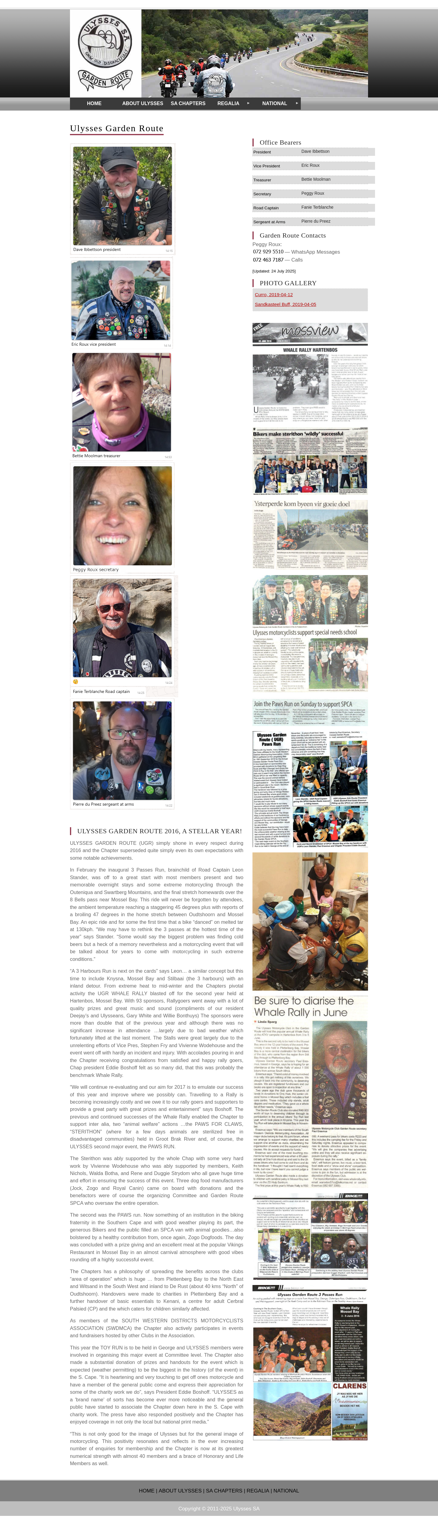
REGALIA (258, 1491)
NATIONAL (286, 1491)
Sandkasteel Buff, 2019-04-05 (285, 304)
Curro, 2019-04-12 (274, 294)
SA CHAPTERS (224, 1491)
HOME (147, 1491)
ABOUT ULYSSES (180, 1491)
